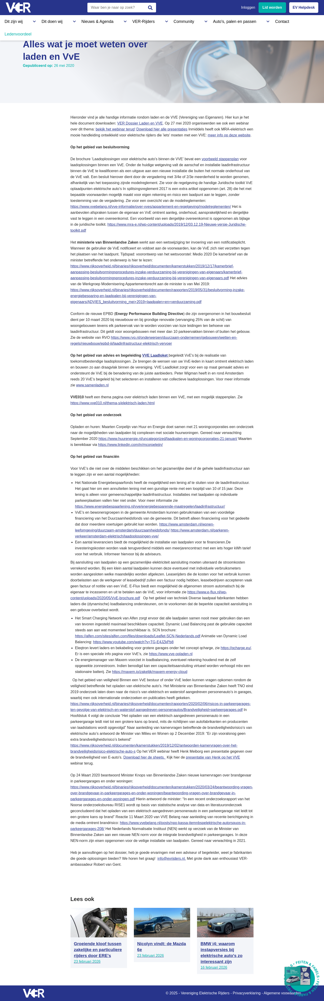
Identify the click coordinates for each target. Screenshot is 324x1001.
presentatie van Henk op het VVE (213, 757)
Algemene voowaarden (282, 993)
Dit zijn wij (12, 20)
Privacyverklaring (247, 993)
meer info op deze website (229, 135)
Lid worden (272, 7)
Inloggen (248, 7)
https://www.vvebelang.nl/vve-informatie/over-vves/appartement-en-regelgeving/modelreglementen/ (150, 207)
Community (129, 20)
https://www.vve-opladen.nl (170, 654)
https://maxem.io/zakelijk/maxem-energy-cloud (149, 672)
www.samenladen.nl (92, 385)
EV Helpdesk (304, 7)
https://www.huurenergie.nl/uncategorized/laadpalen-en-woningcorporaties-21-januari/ (167, 439)
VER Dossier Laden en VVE (140, 123)
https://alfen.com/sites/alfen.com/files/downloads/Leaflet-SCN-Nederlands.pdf (137, 636)
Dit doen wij (38, 20)
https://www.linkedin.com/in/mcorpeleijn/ (130, 445)
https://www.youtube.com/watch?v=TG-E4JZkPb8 (133, 642)
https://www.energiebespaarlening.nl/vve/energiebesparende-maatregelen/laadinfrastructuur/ (150, 506)
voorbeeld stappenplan (220, 159)
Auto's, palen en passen (165, 20)
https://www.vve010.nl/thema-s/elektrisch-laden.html (112, 403)
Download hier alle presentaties (161, 129)
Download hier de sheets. (144, 757)
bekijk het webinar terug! (115, 129)
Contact (199, 20)
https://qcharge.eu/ (236, 648)
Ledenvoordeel (225, 20)
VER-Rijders (102, 20)
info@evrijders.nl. (171, 858)
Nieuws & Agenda (70, 20)
